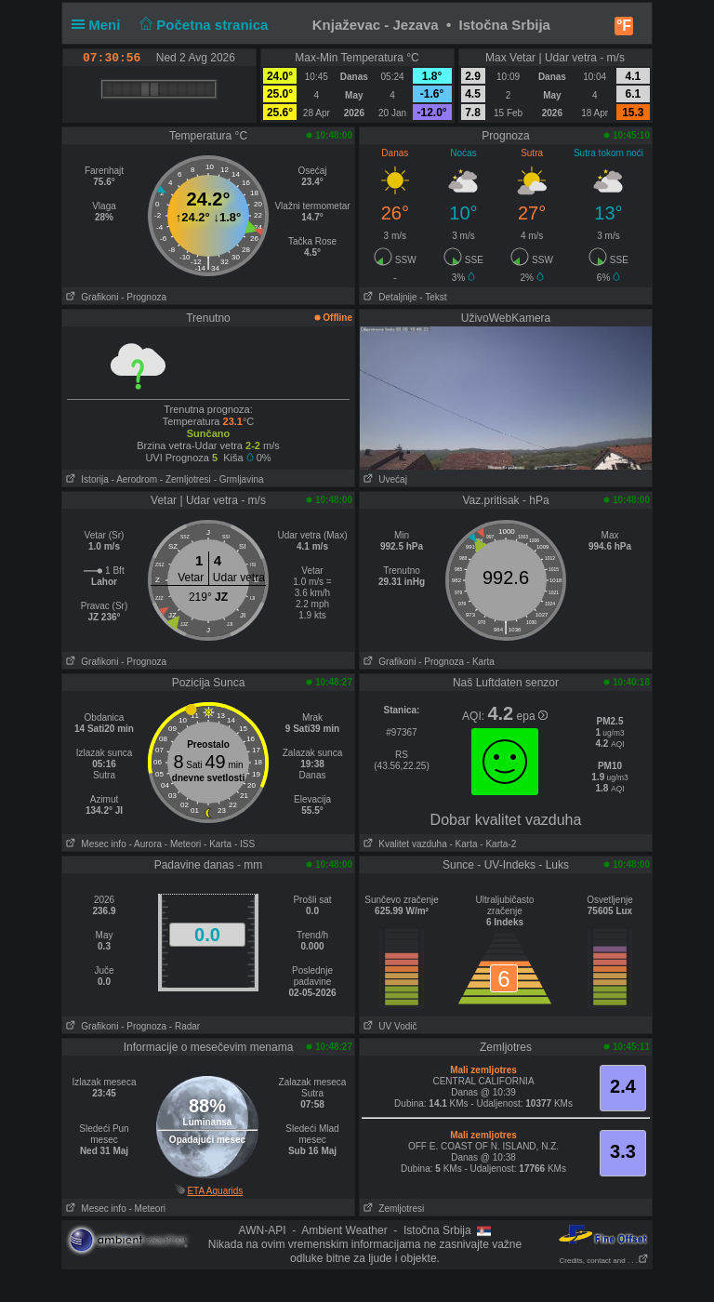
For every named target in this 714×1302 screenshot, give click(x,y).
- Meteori (183, 844)
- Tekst (432, 297)
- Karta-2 (497, 844)
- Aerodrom (134, 479)
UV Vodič (388, 1026)
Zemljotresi (392, 1208)
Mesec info (94, 844)
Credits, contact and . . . (604, 1260)
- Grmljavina (239, 479)
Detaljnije (388, 297)
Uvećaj (383, 479)
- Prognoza (143, 297)
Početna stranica (202, 25)
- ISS (244, 844)
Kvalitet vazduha (403, 844)
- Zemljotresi (185, 479)
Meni (100, 25)
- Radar (184, 1026)
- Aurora (145, 844)
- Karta (481, 662)
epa (532, 716)
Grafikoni (90, 297)
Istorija (85, 479)
